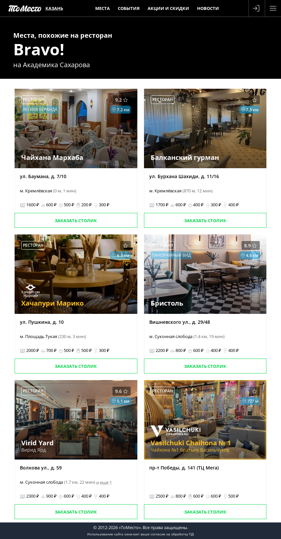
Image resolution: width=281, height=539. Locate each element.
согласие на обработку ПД (172, 534)
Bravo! (38, 49)
